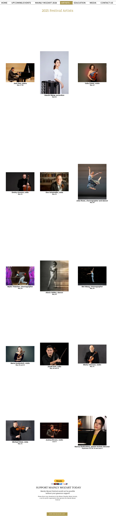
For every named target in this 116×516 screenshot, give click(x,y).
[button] (59, 482)
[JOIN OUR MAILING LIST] (57, 514)
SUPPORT (42, 487)
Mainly (43, 491)
